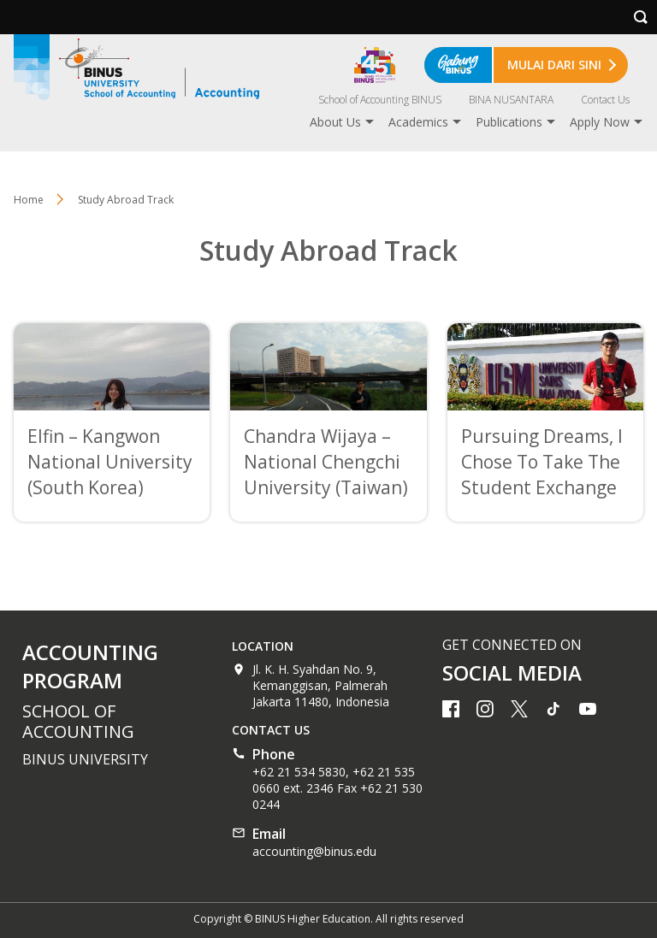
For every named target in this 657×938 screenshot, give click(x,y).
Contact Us (605, 99)
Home (29, 199)
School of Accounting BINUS (379, 99)
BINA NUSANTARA (511, 99)
